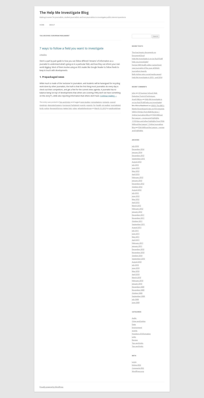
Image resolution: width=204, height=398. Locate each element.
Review (135, 340)
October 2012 (137, 187)
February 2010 (137, 280)
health (98, 105)
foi (94, 105)
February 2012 (137, 209)
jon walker (106, 105)
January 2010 (137, 284)
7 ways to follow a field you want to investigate (71, 48)
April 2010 (135, 274)
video (75, 108)
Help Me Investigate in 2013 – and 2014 (147, 77)
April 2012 (135, 202)
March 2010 (136, 277)
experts (89, 105)
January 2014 (137, 152)
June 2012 (135, 196)
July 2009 (135, 299)
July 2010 (135, 265)
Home (42, 25)
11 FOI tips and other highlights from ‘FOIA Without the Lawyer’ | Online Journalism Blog (148, 124)
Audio (134, 318)
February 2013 (137, 177)
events (83, 105)
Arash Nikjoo (137, 99)
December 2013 (138, 155)
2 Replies (43, 55)
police (46, 108)
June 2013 (135, 168)
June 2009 (135, 302)
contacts (106, 102)
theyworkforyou (56, 108)
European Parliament (71, 105)
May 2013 (135, 171)
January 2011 (137, 246)
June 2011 (135, 234)
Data (134, 324)
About (52, 25)
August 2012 (136, 190)
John (133, 93)
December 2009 (138, 287)
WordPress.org (138, 371)
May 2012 (135, 199)
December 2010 (138, 249)
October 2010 (137, 255)
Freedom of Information (141, 334)
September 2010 (138, 259)
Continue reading (108, 96)
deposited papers (55, 105)
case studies (85, 102)
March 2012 (136, 205)
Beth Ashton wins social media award (146, 74)
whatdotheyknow (85, 108)
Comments (138, 368)
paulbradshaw (114, 108)
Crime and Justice (138, 321)
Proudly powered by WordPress (51, 387)
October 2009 (137, 293)
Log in (134, 362)
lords (42, 108)
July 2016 (135, 146)
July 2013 (135, 165)
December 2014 (138, 149)
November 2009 (138, 290)
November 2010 (138, 252)
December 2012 (138, 184)
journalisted (115, 105)
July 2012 (135, 193)
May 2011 (135, 237)
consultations (96, 102)
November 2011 (138, 218)
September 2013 (138, 159)
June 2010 (135, 268)
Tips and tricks (65, 102)
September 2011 (138, 224)
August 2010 (136, 262)
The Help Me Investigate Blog (64, 12)
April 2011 (135, 240)
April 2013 (135, 174)
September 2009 (138, 296)
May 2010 (135, 271)
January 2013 (137, 180)
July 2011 (135, 230)
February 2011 (137, 243)
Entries (136, 365)
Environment (137, 327)
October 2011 (137, 221)
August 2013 (136, 162)
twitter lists (67, 108)
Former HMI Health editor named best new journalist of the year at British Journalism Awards (146, 68)
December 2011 (138, 215)
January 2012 (137, 212)
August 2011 (136, 227)
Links (134, 337)
